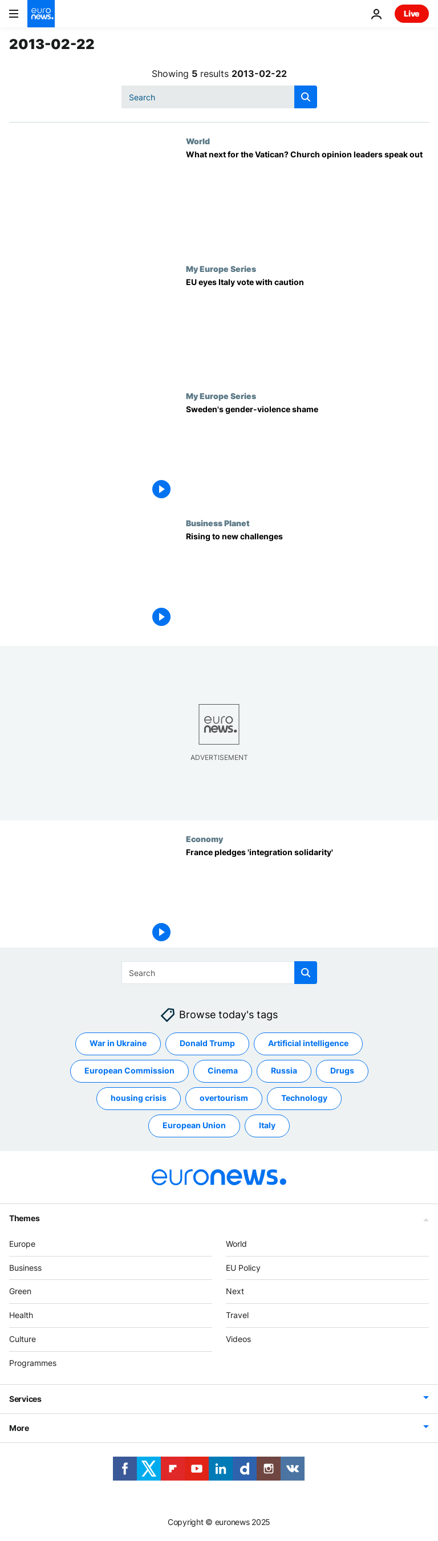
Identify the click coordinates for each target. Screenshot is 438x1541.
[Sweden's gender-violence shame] (307, 455)
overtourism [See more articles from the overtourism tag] (224, 1098)
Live (412, 13)
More (19, 1428)
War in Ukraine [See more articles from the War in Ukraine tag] (118, 1043)
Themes (24, 1218)
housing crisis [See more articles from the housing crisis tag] (139, 1098)
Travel (237, 1315)
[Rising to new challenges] (307, 582)
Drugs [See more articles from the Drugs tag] (342, 1070)
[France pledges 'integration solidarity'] (307, 898)
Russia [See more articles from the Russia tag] (284, 1070)
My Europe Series (221, 268)
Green (20, 1291)
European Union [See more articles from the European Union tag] (194, 1125)
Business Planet (218, 522)
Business (25, 1267)
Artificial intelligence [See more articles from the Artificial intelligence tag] (308, 1043)
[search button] (305, 97)
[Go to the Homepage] (41, 13)
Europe (22, 1244)
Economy (204, 838)
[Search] (219, 97)
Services (25, 1399)
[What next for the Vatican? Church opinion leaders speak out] (307, 200)
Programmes (32, 1363)
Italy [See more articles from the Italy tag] (267, 1125)
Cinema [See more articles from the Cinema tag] (223, 1070)
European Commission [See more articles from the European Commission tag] (129, 1070)
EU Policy (243, 1267)
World (198, 140)
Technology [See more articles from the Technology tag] (304, 1098)
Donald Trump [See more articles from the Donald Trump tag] (207, 1043)
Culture (22, 1339)
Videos (238, 1339)
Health (21, 1315)
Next (235, 1291)
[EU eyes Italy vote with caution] (307, 327)
